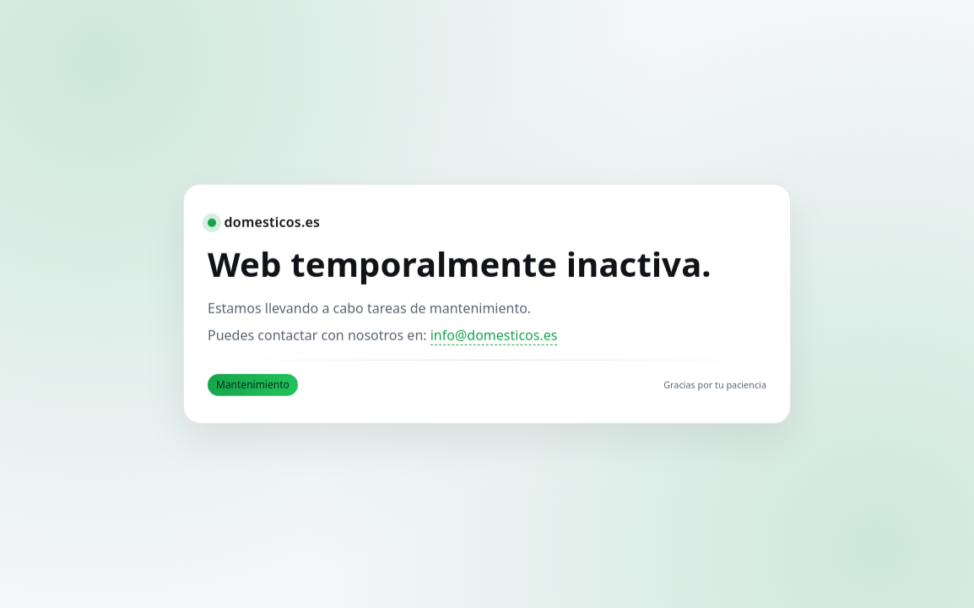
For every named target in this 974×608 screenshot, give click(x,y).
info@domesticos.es (494, 335)
